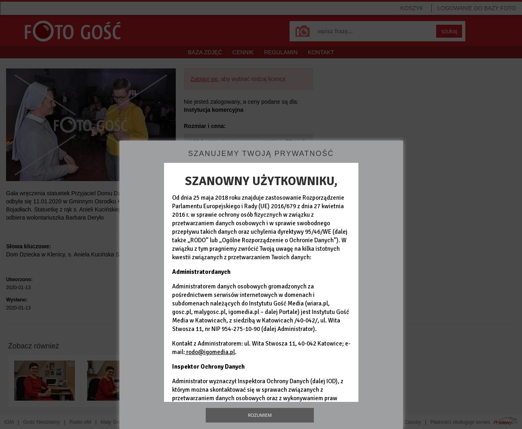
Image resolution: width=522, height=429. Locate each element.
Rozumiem (260, 415)
